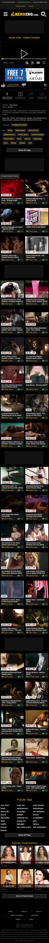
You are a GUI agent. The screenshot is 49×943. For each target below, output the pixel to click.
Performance (33, 130)
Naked (13, 143)
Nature (27, 139)
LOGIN (31, 6)
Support (34, 915)
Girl (30, 143)
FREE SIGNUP (21, 6)
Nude (10, 130)
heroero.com (29, 925)
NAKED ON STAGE (19, 125)
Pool (5, 143)
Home (10, 911)
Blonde (22, 143)
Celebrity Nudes (37, 135)
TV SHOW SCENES (8, 2)
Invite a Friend (17, 915)
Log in (38, 911)
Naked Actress (9, 135)
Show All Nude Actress (24, 896)
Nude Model (20, 130)
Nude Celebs (8, 139)
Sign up (24, 911)
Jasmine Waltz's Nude (40, 2)
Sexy (19, 139)
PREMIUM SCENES (24, 2)
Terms (18, 919)
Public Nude (23, 135)
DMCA (31, 919)
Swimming (37, 139)
